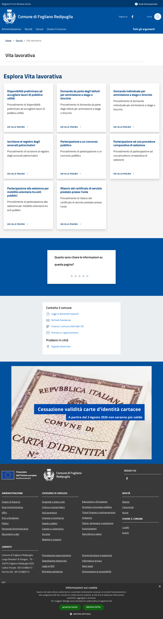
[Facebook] (131, 16)
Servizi (19, 40)
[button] (81, 613)
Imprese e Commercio (53, 518)
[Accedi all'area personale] (146, 3)
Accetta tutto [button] (69, 607)
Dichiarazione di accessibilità (96, 571)
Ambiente (87, 518)
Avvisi (125, 512)
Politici (5, 523)
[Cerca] (157, 16)
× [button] (160, 586)
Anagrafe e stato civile (53, 502)
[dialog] (81, 601)
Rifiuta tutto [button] (93, 607)
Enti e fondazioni (10, 518)
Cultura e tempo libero (53, 507)
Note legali (87, 566)
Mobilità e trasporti (51, 539)
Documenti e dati (10, 534)
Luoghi (125, 527)
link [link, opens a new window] (110, 601)
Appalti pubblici (50, 523)
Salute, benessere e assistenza (97, 523)
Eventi (125, 533)
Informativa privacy (92, 560)
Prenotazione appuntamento (56, 555)
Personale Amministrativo (15, 529)
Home (8, 40)
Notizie (125, 502)
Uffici (4, 512)
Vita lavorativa (49, 512)
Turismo (46, 534)
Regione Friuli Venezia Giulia (16, 4)
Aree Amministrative (12, 507)
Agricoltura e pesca (92, 534)
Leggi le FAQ (48, 566)
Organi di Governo (11, 502)
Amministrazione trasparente (97, 555)
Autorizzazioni (89, 528)
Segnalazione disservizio (54, 560)
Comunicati (128, 507)
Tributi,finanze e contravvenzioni (99, 512)
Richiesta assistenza (52, 571)
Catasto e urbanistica (53, 529)
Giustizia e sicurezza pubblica (97, 507)
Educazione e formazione (94, 501)
